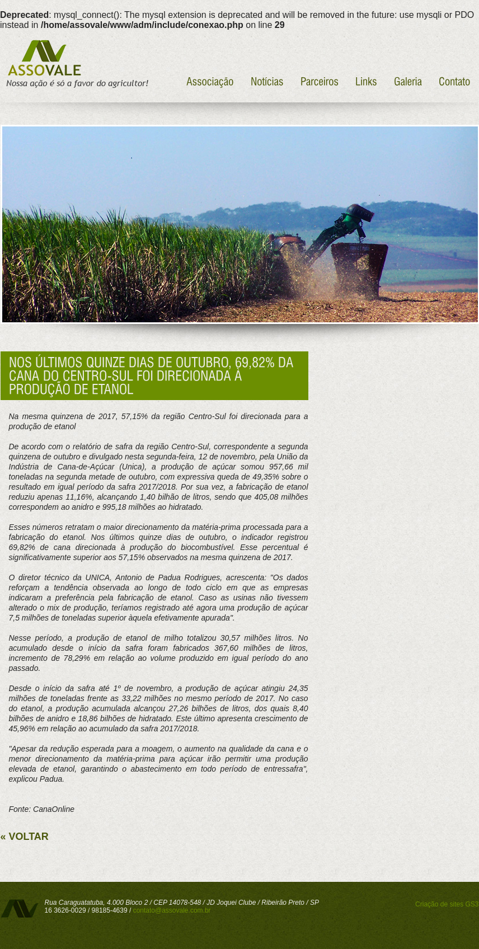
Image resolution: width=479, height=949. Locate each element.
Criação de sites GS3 (446, 904)
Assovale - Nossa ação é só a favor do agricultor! (76, 64)
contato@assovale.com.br (172, 910)
